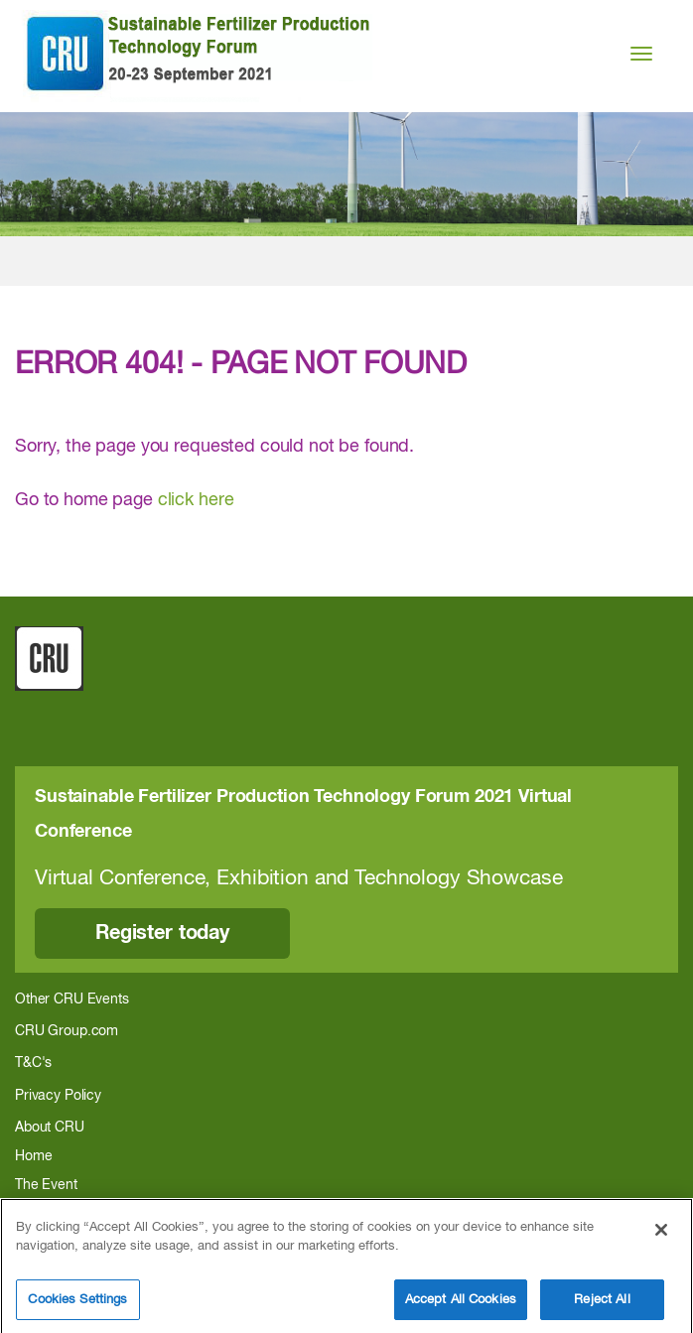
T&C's (33, 1063)
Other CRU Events (72, 999)
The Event (46, 1185)
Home (33, 1156)
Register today (162, 933)
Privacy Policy (58, 1096)
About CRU (49, 1127)
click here (196, 500)
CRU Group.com (66, 1031)
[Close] (661, 1243)
